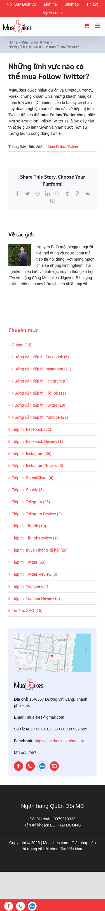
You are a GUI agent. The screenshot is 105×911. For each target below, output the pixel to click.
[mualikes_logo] (29, 679)
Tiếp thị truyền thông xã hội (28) (39, 550)
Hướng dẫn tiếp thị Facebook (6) (40, 357)
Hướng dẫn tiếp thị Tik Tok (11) (39, 393)
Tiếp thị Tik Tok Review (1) (35, 538)
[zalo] (42, 766)
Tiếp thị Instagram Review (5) (37, 465)
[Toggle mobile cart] (86, 26)
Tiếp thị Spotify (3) (28, 490)
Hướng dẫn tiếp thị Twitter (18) (38, 405)
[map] (52, 635)
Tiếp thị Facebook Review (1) (37, 441)
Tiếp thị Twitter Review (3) (34, 574)
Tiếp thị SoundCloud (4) (32, 477)
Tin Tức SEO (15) (27, 610)
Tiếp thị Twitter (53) (28, 562)
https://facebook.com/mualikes (61, 741)
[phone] (30, 766)
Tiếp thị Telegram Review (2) (37, 514)
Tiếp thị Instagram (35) (31, 453)
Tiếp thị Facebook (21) (31, 429)
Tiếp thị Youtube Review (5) (36, 598)
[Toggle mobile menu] (98, 26)
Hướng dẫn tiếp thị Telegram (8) (40, 381)
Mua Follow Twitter (63, 147)
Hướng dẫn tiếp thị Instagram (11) (41, 369)
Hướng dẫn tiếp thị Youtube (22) (40, 417)
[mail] (54, 766)
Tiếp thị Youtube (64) (30, 586)
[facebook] (18, 766)
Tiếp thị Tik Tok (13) (29, 526)
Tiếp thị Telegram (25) (31, 502)
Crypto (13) (21, 345)
